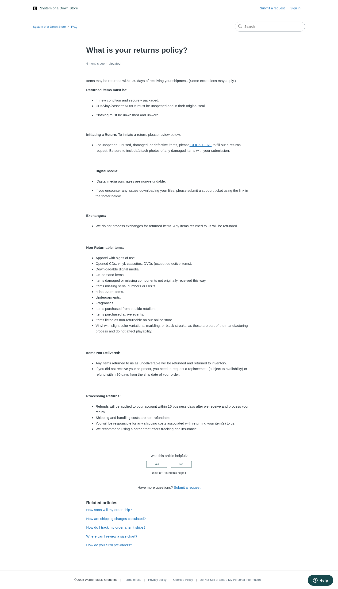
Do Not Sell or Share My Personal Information (230, 579)
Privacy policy (157, 579)
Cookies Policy (183, 579)
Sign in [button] (295, 8)
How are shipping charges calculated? (116, 519)
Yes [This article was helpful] (156, 464)
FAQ (74, 26)
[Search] (270, 26)
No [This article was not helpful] (181, 464)
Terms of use (132, 579)
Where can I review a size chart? (111, 536)
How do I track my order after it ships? (116, 527)
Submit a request (272, 8)
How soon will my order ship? (109, 510)
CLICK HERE (200, 145)
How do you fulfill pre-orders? (109, 545)
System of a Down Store (49, 26)
